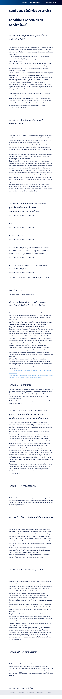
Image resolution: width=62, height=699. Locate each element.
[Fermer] (3, 3)
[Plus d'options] (59, 2)
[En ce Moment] (51, 3)
